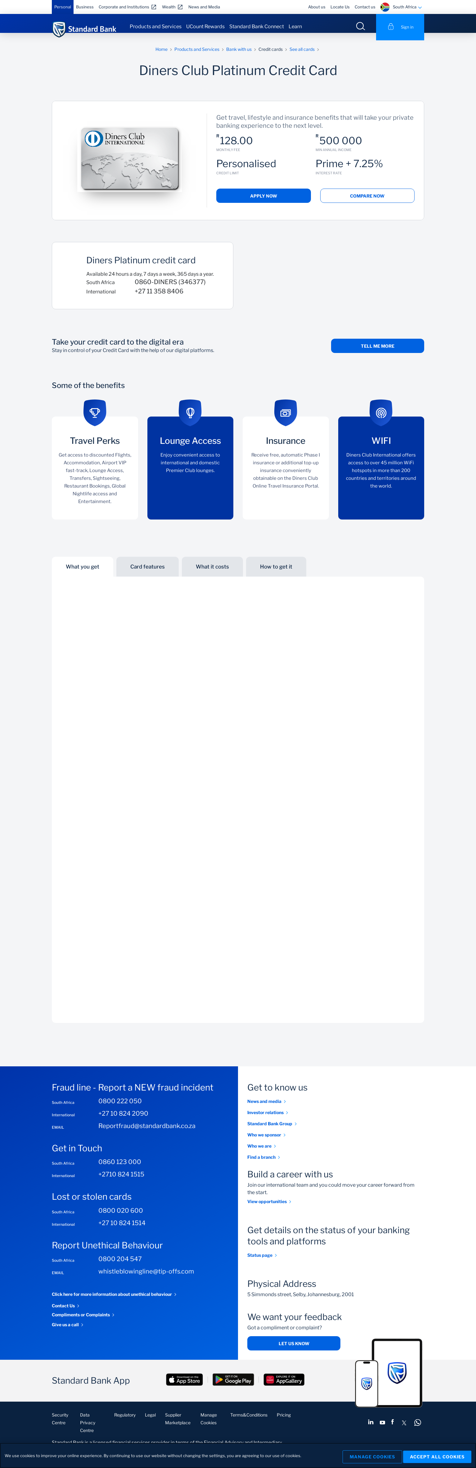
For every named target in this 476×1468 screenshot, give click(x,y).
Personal (62, 6)
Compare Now (367, 203)
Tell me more (377, 353)
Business (85, 6)
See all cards (302, 56)
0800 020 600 (120, 1218)
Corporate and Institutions (124, 6)
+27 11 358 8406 (159, 298)
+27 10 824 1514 (122, 1230)
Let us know (294, 1351)
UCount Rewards (205, 26)
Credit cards (270, 56)
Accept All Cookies (437, 1455)
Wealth (169, 6)
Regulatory (125, 1422)
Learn (295, 26)
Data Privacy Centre (87, 1430)
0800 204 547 (120, 1266)
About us (317, 6)
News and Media (204, 6)
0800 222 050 (120, 1108)
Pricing (284, 1422)
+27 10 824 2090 (123, 1121)
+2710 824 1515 (121, 1181)
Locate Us (340, 6)
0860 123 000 (119, 1169)
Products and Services (156, 26)
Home (161, 56)
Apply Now (263, 203)
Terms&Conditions (248, 1422)
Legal (150, 1422)
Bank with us (239, 56)
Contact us (365, 6)
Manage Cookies (367, 1455)
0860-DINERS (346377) (170, 289)
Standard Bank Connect (256, 26)
